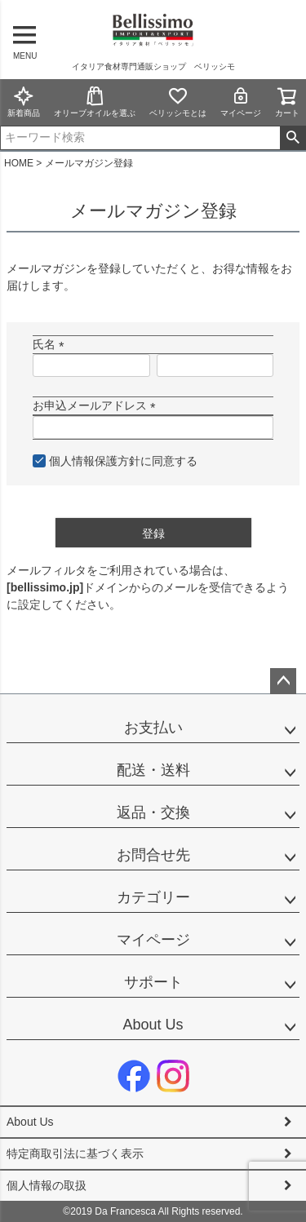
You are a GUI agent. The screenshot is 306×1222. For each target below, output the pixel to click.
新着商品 (23, 101)
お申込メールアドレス (97, 405)
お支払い (153, 727)
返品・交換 (153, 812)
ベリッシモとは (177, 101)
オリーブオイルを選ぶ (94, 101)
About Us (152, 1024)
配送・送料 (153, 770)
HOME (18, 163)
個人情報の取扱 (46, 1185)
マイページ (240, 101)
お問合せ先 (153, 855)
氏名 (51, 344)
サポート (153, 982)
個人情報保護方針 (94, 460)
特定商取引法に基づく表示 (75, 1153)
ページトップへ (283, 681)
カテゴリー (153, 897)
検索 (292, 137)
